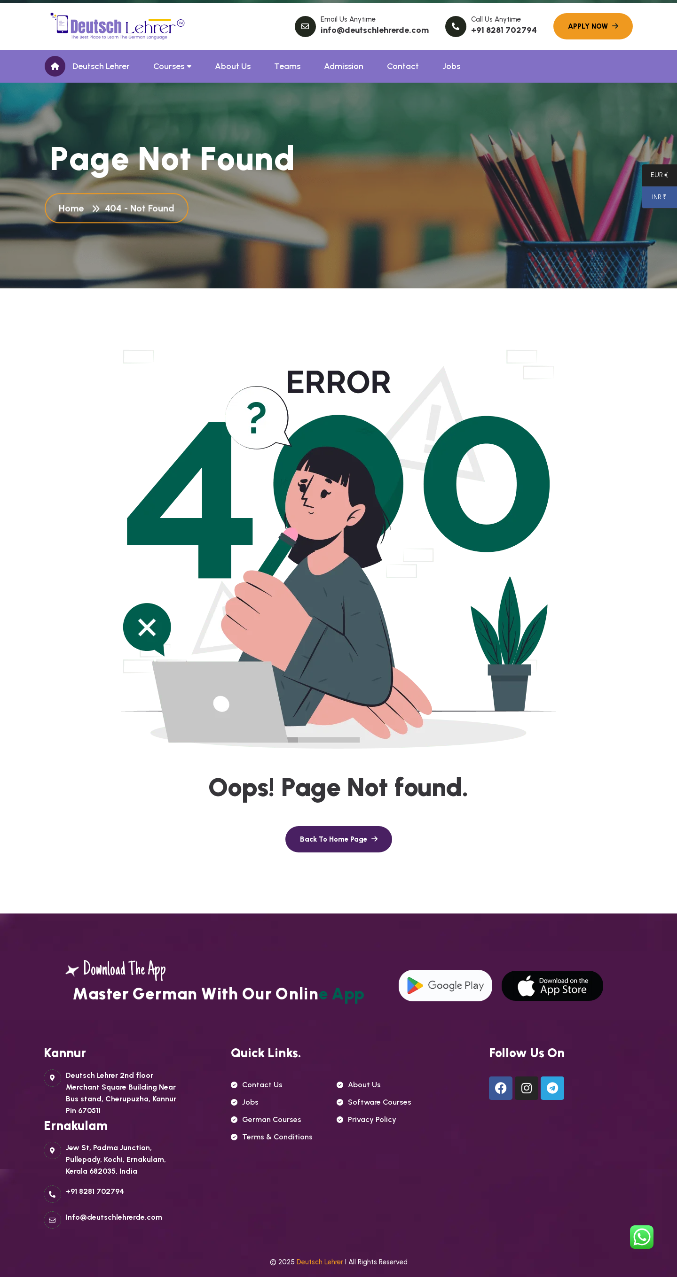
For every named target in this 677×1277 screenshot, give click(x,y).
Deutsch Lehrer (101, 66)
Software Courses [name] (374, 1102)
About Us (233, 66)
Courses (168, 66)
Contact (403, 66)
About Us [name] (359, 1084)
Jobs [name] (245, 1102)
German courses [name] (266, 1119)
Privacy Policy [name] (366, 1119)
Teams (287, 66)
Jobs (451, 66)
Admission (343, 66)
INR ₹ (654, 199)
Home (73, 209)
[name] (338, 839)
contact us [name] (257, 1084)
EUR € (655, 177)
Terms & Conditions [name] (272, 1136)
